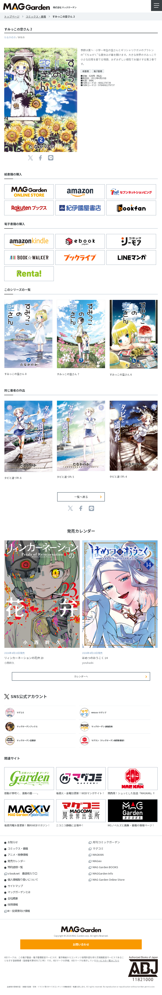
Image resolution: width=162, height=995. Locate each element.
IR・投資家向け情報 (19, 911)
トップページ (11, 16)
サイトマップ (15, 886)
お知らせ (13, 842)
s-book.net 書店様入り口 (22, 873)
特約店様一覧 (15, 867)
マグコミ (98, 848)
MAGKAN (98, 855)
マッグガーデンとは (19, 892)
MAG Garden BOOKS (105, 867)
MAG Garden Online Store (109, 879)
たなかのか (10, 37)
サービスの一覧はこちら (107, 960)
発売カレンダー (16, 861)
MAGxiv (97, 861)
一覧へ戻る (81, 497)
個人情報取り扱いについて (23, 879)
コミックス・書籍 (36, 16)
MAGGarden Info (103, 873)
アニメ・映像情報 (18, 855)
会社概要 (13, 898)
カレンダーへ (81, 676)
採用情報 (13, 904)
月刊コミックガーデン (106, 842)
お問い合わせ (81, 944)
